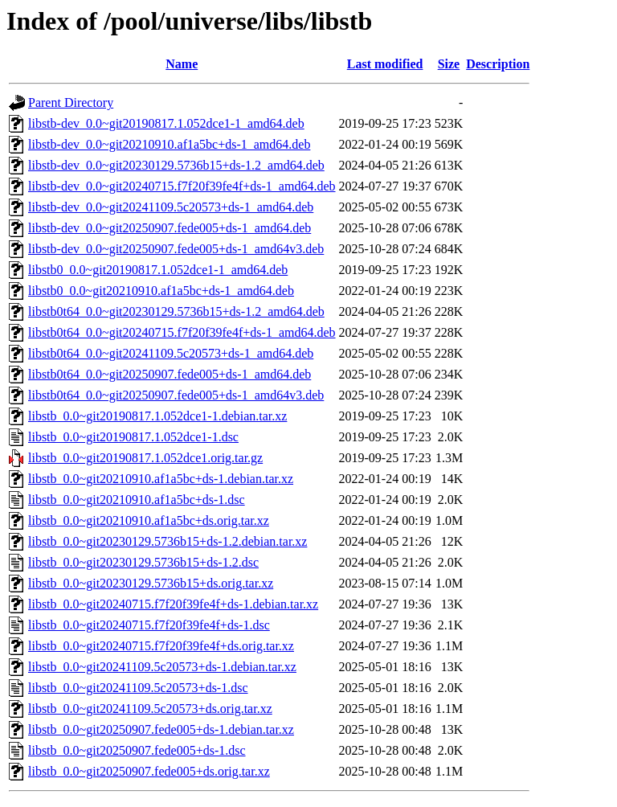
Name (181, 64)
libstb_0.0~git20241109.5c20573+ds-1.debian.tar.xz (162, 667)
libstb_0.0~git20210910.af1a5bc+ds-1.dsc (136, 499)
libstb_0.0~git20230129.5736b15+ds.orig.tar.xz (150, 583)
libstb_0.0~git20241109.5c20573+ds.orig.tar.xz (150, 708)
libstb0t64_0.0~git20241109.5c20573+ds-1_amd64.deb (170, 353)
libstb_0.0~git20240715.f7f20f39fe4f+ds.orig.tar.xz (161, 646)
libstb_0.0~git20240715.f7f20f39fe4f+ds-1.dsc (149, 625)
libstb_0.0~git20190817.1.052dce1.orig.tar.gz (145, 458)
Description (497, 64)
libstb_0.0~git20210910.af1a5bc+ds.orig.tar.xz (148, 520)
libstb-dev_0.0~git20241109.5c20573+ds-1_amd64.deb (170, 207)
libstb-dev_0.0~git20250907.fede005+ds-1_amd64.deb (169, 228)
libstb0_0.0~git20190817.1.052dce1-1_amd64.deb (158, 270)
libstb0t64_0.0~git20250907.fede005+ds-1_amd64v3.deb (176, 395)
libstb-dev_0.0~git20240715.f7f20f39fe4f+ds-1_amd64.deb (182, 186)
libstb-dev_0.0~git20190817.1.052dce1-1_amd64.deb (166, 123)
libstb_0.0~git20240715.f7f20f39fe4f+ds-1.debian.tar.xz (173, 604)
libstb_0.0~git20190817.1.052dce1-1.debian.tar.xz (157, 416)
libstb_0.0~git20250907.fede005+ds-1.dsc (137, 750)
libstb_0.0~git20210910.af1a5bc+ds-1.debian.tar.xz (160, 478)
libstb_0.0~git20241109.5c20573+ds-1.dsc (138, 687)
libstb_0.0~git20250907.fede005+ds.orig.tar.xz (149, 771)
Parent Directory (70, 102)
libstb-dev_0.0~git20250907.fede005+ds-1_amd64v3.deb (176, 249)
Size (449, 64)
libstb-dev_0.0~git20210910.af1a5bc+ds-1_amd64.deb (169, 144)
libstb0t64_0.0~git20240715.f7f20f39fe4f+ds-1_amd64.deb (182, 332)
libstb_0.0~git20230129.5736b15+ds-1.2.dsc (143, 562)
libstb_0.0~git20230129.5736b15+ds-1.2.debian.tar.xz (167, 541)
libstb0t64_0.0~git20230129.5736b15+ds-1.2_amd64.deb (176, 311)
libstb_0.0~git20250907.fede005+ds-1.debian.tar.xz (161, 729)
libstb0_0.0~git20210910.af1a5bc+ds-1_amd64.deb (161, 290)
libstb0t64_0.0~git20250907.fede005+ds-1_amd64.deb (169, 374)
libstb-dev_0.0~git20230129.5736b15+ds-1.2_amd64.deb (176, 165)
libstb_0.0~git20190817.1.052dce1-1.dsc (133, 437)
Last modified (385, 64)
